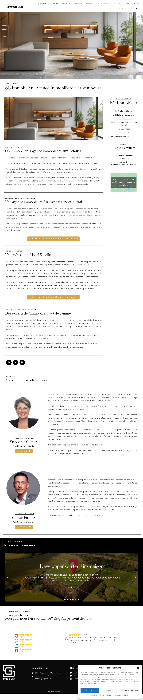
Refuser (109, 690)
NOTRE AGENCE (125, 8)
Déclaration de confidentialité (117, 696)
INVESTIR (116, 3)
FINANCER (66, 3)
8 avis (21, 647)
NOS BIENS (42, 3)
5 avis (21, 642)
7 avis (21, 652)
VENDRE (78, 3)
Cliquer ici (71, 588)
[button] (138, 668)
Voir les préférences (129, 690)
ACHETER (54, 3)
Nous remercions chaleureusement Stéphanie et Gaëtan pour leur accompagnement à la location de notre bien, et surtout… (93, 640)
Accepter (90, 690)
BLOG (136, 3)
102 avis (22, 637)
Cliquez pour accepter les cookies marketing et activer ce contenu (123, 182)
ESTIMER (89, 3)
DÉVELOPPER (103, 3)
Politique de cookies (98, 696)
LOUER (127, 3)
